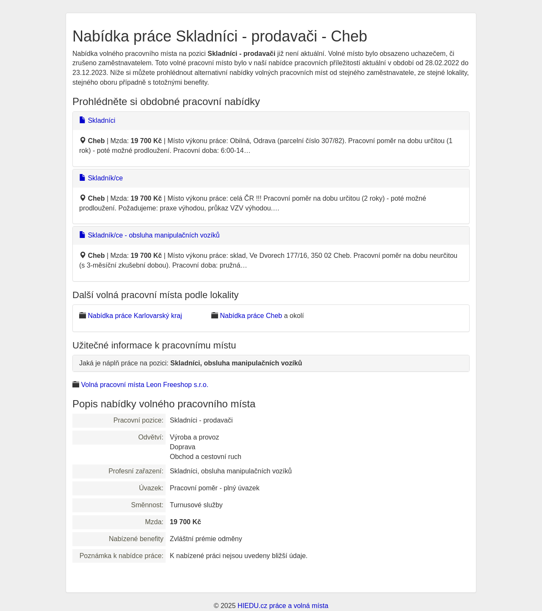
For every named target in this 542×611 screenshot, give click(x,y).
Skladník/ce (101, 178)
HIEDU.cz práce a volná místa (283, 605)
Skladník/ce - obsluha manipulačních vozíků (149, 235)
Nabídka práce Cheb (251, 315)
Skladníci (97, 120)
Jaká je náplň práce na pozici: (190, 363)
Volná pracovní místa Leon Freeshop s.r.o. (144, 384)
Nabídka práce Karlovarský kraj (135, 315)
